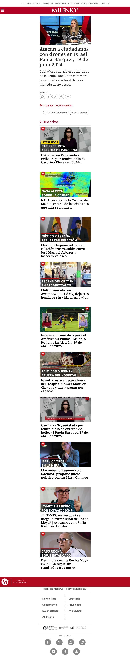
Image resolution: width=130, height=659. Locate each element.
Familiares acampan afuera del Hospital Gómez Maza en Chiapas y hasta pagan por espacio (63, 385)
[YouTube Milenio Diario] (53, 651)
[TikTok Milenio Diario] (65, 651)
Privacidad (75, 604)
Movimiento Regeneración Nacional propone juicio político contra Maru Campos (64, 474)
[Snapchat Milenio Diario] (76, 651)
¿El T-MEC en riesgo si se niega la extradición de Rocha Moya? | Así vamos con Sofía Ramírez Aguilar (65, 520)
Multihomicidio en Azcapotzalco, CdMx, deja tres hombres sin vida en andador (65, 294)
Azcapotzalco (47, 3)
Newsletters (49, 598)
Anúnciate (48, 617)
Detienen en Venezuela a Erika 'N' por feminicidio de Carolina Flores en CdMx (63, 159)
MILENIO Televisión (55, 112)
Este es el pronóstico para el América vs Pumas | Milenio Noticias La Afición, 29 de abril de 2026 (63, 340)
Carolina (36, 3)
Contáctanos (49, 604)
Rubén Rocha (73, 3)
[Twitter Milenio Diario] (59, 642)
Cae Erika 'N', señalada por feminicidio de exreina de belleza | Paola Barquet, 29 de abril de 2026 (64, 430)
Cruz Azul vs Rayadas (90, 3)
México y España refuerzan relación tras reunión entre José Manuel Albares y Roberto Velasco (63, 250)
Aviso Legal (75, 611)
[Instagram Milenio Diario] (71, 642)
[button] (2, 11)
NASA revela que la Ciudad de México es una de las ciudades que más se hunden (65, 204)
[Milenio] (65, 10)
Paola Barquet (79, 112)
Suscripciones (50, 611)
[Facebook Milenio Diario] (48, 642)
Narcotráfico (60, 3)
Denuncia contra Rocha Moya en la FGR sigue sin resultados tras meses (64, 564)
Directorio (74, 598)
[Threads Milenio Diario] (82, 642)
